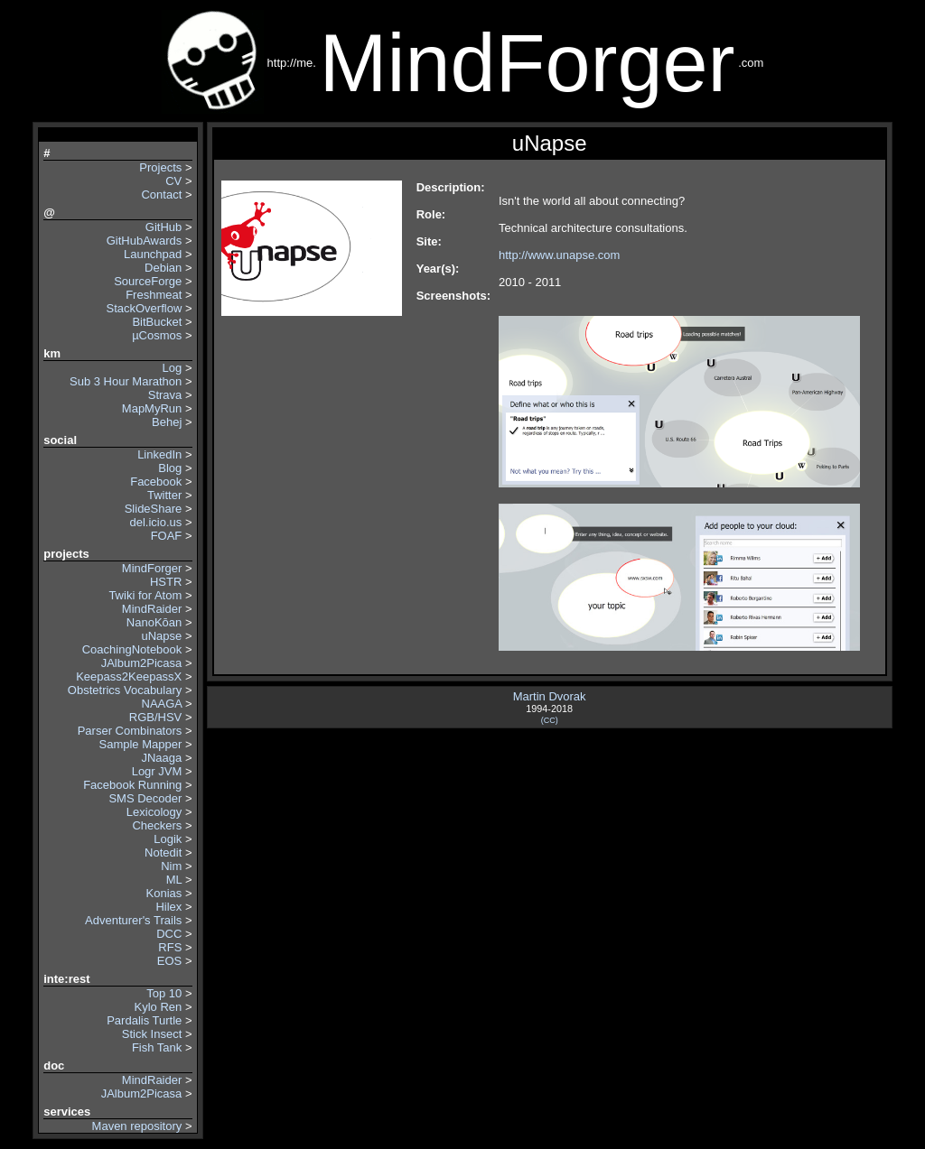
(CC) (549, 720)
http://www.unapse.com (559, 255)
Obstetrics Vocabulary (123, 690)
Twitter (164, 495)
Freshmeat (154, 294)
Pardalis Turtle (144, 1020)
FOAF (166, 535)
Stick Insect (152, 1034)
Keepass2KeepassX (129, 676)
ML (174, 879)
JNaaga (161, 757)
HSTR (166, 581)
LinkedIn (159, 454)
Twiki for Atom (145, 595)
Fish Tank (157, 1047)
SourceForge (148, 281)
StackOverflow (144, 308)
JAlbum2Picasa (141, 663)
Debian (163, 267)
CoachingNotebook (132, 649)
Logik (168, 839)
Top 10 (164, 993)
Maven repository (137, 1126)
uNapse (161, 636)
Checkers (157, 825)
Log (172, 368)
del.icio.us (155, 522)
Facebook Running (132, 785)
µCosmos (157, 335)
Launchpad (153, 254)
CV (173, 181)
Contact (161, 194)
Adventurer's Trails (133, 920)
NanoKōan (154, 622)
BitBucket (157, 322)
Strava (165, 395)
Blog (170, 468)
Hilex (168, 906)
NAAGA (162, 703)
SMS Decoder (145, 798)
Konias (164, 893)
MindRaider (152, 609)
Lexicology (154, 812)
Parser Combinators (130, 730)
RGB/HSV (155, 717)
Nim (171, 866)
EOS (169, 961)
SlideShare (153, 508)
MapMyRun (152, 408)
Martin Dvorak (549, 696)
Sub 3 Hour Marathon (126, 381)
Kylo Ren (158, 1007)
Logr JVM (157, 771)
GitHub (163, 227)
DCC (169, 934)
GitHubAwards (144, 240)
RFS (170, 947)
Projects (160, 167)
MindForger (152, 568)
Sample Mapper (140, 744)
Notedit (163, 852)
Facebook (156, 481)
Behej (167, 422)
